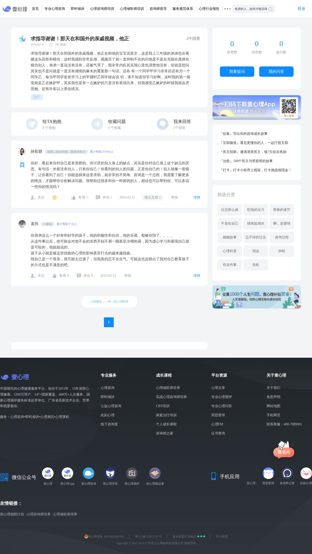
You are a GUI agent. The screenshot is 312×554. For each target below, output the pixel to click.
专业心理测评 (221, 397)
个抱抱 (49, 128)
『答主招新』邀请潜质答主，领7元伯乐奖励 (252, 152)
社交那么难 (229, 210)
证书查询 (218, 433)
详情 (196, 197)
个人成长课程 (166, 424)
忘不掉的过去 (255, 237)
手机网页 (273, 415)
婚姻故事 (230, 237)
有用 (83, 197)
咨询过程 (282, 237)
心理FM (217, 424)
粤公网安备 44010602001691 (104, 536)
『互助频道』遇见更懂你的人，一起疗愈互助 (253, 143)
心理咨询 (107, 388)
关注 (41, 197)
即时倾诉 (107, 397)
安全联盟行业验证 (185, 536)
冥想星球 (218, 415)
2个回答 (179, 128)
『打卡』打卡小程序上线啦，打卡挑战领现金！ (255, 170)
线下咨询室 (109, 424)
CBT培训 (163, 406)
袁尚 (35, 224)
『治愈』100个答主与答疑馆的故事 (246, 161)
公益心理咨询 (111, 406)
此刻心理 (107, 415)
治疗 (36, 97)
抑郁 (281, 251)
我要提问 (237, 71)
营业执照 (222, 536)
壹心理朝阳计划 (12, 514)
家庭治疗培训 (166, 415)
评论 (107, 197)
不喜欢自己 (229, 223)
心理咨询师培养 (39, 514)
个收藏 (114, 128)
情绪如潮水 (255, 223)
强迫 (255, 251)
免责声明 (273, 397)
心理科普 (230, 251)
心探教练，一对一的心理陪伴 (109, 301)
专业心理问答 (221, 406)
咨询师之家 (164, 433)
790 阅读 (60, 44)
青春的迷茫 (281, 210)
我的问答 (276, 71)
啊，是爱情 (281, 223)
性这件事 (230, 265)
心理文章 (218, 388)
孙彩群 (37, 151)
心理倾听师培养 (168, 388)
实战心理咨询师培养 (171, 397)
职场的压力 (255, 210)
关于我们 (273, 388)
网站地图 (273, 406)
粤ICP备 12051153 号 (148, 536)
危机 (255, 265)
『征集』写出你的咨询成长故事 (243, 134)
